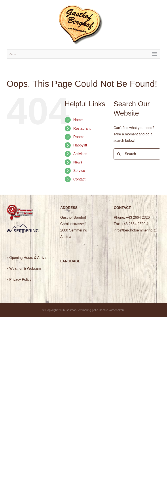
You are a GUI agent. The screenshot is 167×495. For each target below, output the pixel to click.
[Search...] (137, 153)
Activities (80, 154)
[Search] (119, 153)
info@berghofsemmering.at (135, 230)
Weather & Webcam (25, 268)
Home (78, 120)
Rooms (79, 137)
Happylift (80, 145)
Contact (79, 179)
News (77, 162)
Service (79, 171)
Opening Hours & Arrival (28, 258)
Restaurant (82, 128)
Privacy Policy (20, 279)
